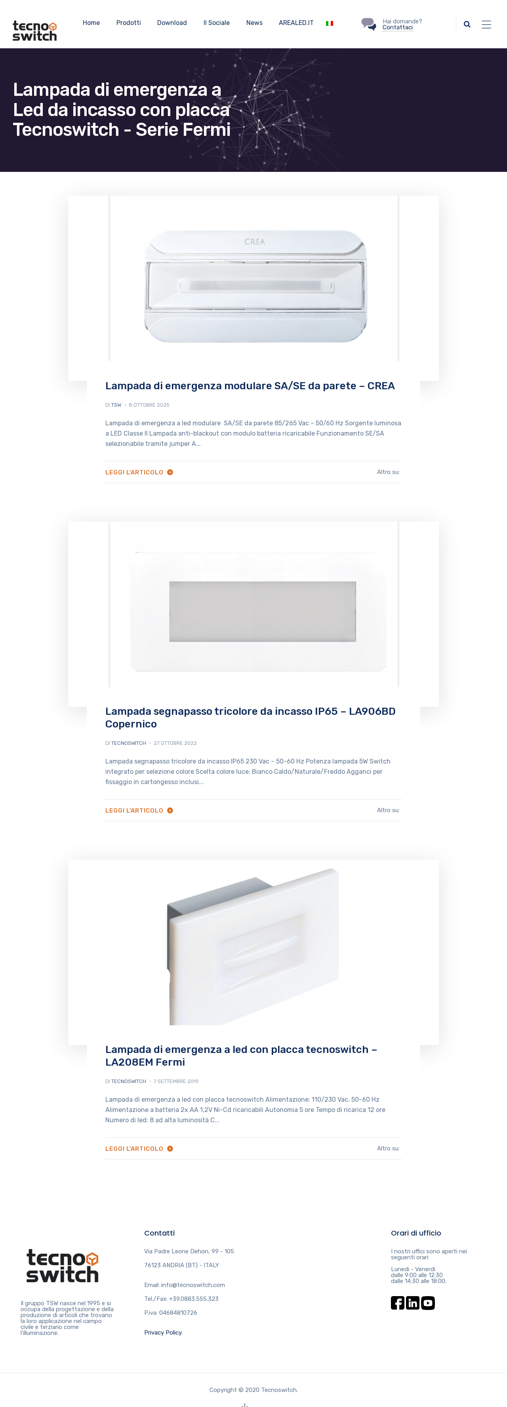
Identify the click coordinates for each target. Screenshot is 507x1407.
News (254, 23)
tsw (116, 405)
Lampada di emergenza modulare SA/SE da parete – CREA (250, 386)
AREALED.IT (296, 23)
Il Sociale (217, 23)
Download (172, 23)
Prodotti (128, 23)
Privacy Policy (162, 1332)
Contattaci (398, 27)
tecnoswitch (128, 743)
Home (91, 23)
